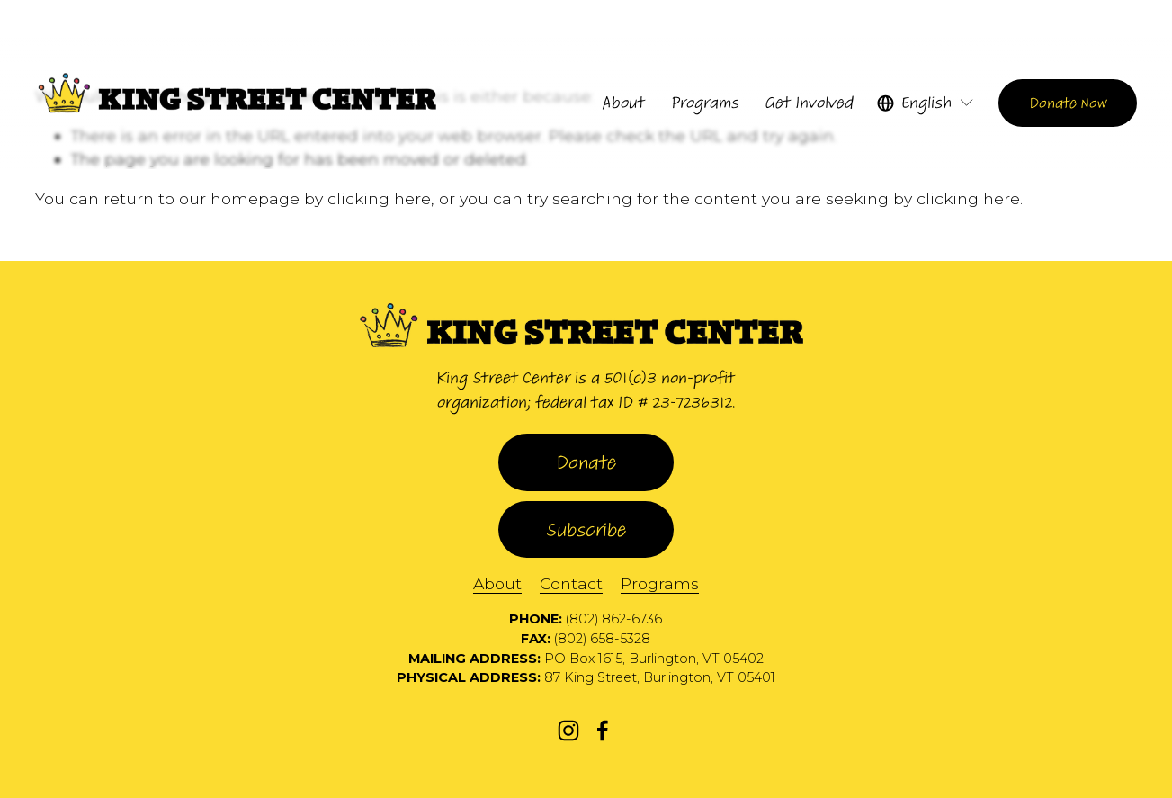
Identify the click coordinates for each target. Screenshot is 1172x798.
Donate (586, 462)
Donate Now (1068, 103)
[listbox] (926, 103)
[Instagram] (568, 730)
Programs (660, 583)
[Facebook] (602, 730)
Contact (571, 583)
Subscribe (586, 530)
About (497, 583)
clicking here (379, 198)
